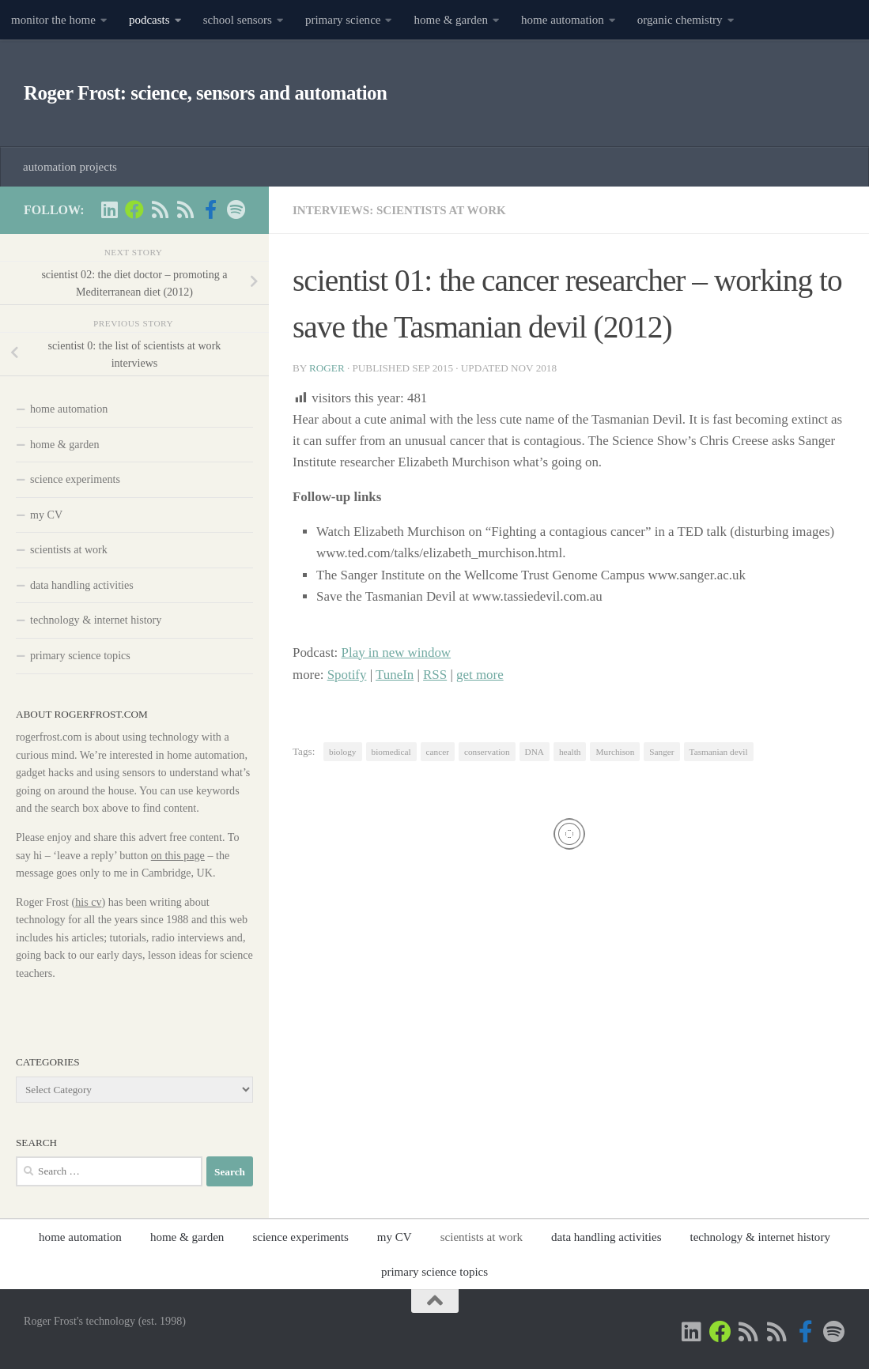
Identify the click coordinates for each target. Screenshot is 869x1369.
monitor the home (53, 19)
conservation (487, 751)
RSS (435, 674)
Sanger (661, 751)
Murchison (614, 751)
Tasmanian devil (719, 751)
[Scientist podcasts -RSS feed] (159, 209)
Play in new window (397, 652)
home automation (562, 19)
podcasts (149, 19)
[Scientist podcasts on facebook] (210, 209)
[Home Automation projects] (134, 209)
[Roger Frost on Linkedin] (109, 209)
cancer (437, 751)
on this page (178, 855)
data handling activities (82, 585)
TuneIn (395, 674)
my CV (46, 514)
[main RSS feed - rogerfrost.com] (185, 209)
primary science (343, 19)
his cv (88, 902)
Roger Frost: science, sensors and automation (205, 93)
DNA (534, 751)
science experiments (75, 479)
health (570, 751)
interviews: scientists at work (399, 210)
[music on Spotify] (235, 209)
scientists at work (69, 549)
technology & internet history (95, 619)
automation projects (70, 166)
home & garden (451, 19)
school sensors (237, 19)
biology (342, 751)
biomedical (391, 751)
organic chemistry (680, 19)
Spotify (347, 674)
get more (480, 674)
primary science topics (80, 655)
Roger (327, 368)
